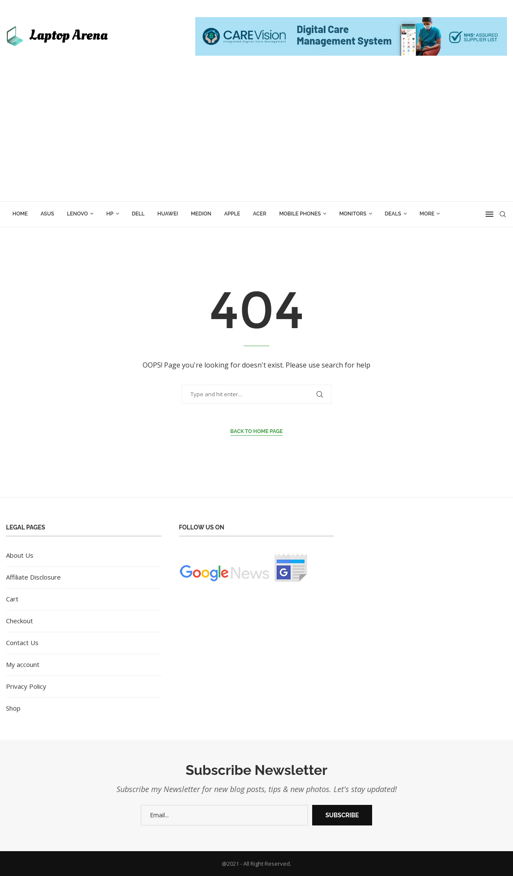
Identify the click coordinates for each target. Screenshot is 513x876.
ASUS (47, 214)
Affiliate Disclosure (33, 577)
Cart (12, 599)
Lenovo (77, 214)
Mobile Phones (300, 214)
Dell (138, 214)
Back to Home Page (256, 431)
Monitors (352, 214)
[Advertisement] (256, 137)
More (427, 214)
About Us (19, 555)
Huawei (168, 214)
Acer (259, 214)
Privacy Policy (26, 686)
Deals (393, 214)
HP (109, 214)
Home (20, 214)
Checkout (19, 620)
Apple (232, 214)
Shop (13, 708)
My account (22, 664)
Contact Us (22, 642)
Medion (201, 214)
